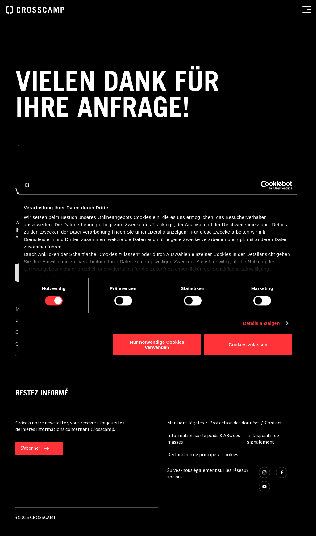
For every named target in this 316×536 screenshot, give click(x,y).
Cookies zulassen (248, 344)
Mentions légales (185, 422)
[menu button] (306, 9)
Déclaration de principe (191, 454)
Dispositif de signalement (263, 438)
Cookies (230, 454)
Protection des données (234, 422)
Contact (273, 422)
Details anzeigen (261, 323)
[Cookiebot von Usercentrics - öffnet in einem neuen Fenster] (265, 185)
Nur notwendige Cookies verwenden (157, 344)
